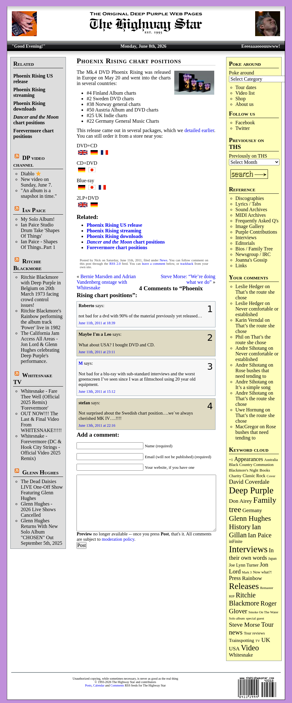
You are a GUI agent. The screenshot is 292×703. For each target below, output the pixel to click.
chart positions (35, 119)
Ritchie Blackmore (27, 264)
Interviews (246, 237)
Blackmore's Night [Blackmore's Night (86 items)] (243, 470)
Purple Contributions (256, 232)
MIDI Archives (250, 215)
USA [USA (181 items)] (234, 649)
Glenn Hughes (40, 472)
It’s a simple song (252, 387)
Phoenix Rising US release (114, 225)
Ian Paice (34, 210)
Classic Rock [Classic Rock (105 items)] (254, 475)
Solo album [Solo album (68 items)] (237, 618)
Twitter (242, 128)
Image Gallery (249, 226)
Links (241, 265)
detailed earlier (199, 130)
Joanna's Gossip (251, 260)
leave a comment (153, 263)
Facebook (245, 122)
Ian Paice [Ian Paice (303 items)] (260, 535)
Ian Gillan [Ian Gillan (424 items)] (245, 531)
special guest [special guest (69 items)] (255, 618)
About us (244, 104)
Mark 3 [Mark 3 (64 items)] (247, 572)
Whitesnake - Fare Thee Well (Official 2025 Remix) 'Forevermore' (40, 399)
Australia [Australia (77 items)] (271, 460)
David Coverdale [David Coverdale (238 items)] (249, 481)
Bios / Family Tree (254, 248)
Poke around (241, 72)
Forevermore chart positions (117, 247)
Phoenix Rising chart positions (129, 61)
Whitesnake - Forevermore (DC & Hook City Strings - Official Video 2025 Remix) (41, 447)
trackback (186, 263)
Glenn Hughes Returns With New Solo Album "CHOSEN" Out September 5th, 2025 (41, 532)
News (163, 260)
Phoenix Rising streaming (29, 92)
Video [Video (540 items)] (250, 648)
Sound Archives (251, 209)
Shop (240, 98)
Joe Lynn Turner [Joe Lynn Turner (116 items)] (244, 565)
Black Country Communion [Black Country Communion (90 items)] (251, 465)
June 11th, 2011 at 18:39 (96, 323)
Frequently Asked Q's (257, 220)
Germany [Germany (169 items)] (252, 510)
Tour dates (245, 87)
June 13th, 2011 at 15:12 (96, 391)
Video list (245, 93)
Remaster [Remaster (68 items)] (266, 588)
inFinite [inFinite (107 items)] (235, 541)
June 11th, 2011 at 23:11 (96, 352)
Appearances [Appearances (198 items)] (248, 459)
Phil (239, 337)
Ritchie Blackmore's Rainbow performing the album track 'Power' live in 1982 (41, 319)
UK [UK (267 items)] (265, 639)
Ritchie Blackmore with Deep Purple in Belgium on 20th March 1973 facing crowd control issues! (41, 291)
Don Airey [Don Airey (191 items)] (240, 501)
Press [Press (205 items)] (235, 578)
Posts (88, 685)
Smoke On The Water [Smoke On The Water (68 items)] (264, 612)
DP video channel (29, 161)
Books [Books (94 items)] (265, 470)
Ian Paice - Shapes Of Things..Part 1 (39, 244)
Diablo (31, 173)
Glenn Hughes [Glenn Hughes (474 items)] (250, 518)
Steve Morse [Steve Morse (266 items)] (244, 624)
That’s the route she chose (253, 339)
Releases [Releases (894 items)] (244, 586)
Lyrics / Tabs (248, 204)
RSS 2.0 (115, 263)
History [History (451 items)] (239, 527)
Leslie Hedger (249, 286)
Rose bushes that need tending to (252, 373)
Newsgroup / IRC (253, 254)
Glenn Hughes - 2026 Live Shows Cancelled (38, 509)
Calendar (98, 685)
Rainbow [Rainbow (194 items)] (252, 578)
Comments (117, 685)
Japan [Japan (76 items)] (272, 558)
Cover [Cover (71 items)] (271, 476)
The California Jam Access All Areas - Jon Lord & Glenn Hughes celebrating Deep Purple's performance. (40, 347)
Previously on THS (248, 156)
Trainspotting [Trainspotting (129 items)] (241, 640)
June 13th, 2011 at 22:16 (96, 425)
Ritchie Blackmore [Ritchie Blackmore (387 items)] (244, 599)
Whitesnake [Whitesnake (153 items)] (241, 655)
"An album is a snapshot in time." (39, 193)
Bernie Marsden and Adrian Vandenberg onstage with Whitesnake (106, 282)
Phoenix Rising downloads (29, 106)
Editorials (245, 243)
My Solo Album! (37, 219)
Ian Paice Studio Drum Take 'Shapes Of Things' (40, 230)
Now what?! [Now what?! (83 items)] (262, 572)
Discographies (249, 198)
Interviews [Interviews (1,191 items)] (248, 549)
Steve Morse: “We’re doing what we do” (188, 279)
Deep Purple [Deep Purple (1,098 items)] (251, 490)
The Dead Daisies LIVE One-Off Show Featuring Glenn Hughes (42, 490)
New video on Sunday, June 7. (36, 182)
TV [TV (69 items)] (257, 641)
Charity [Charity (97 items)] (235, 475)
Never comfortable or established (257, 311)
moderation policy (118, 539)
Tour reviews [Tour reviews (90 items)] (254, 633)
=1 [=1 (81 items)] (231, 460)
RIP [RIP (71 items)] (232, 596)
